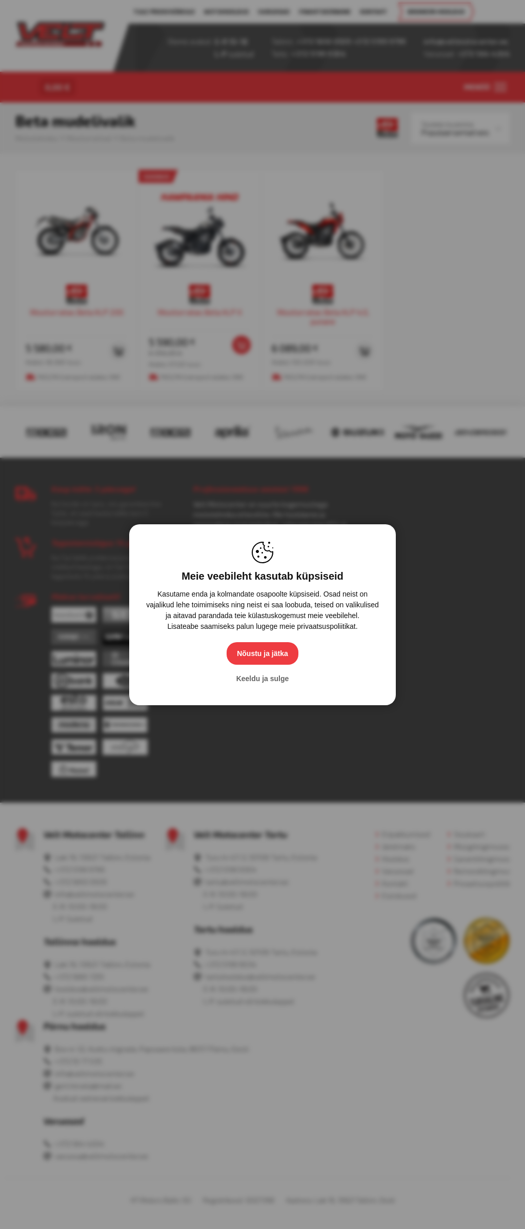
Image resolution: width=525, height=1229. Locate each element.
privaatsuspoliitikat (326, 626)
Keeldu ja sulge (262, 678)
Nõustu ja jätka (262, 653)
